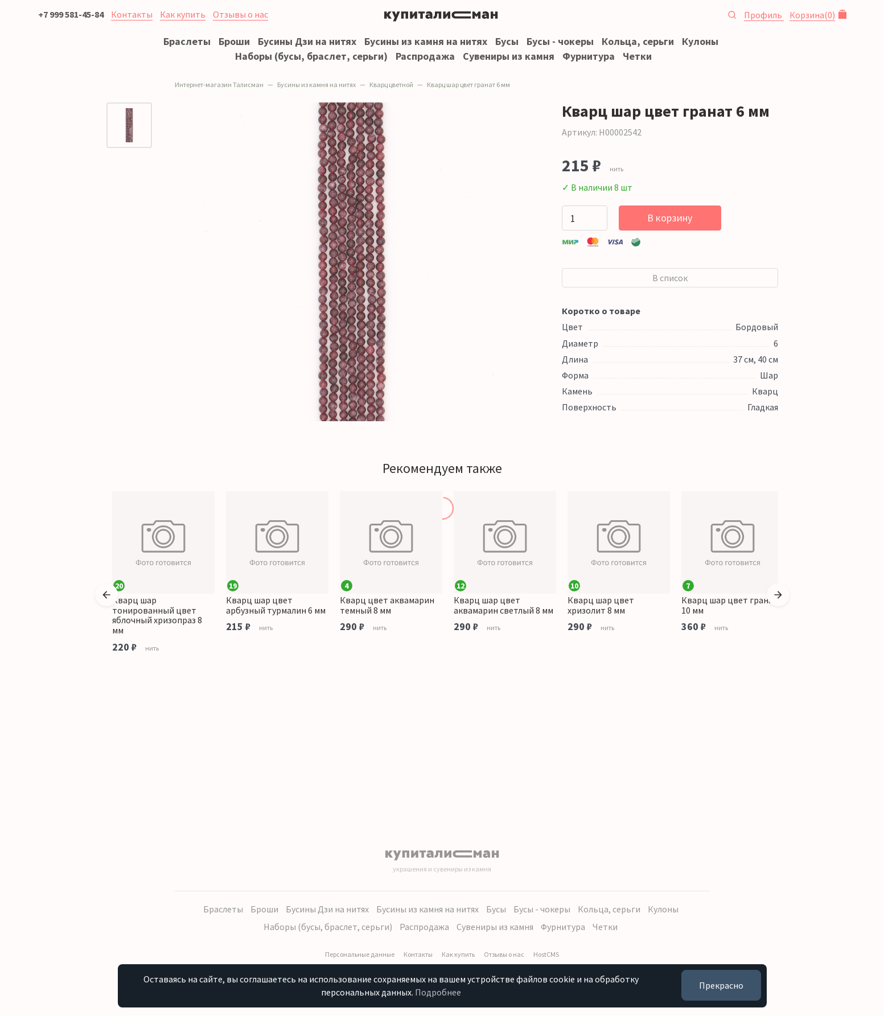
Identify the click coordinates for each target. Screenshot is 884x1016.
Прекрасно (721, 985)
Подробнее (438, 992)
